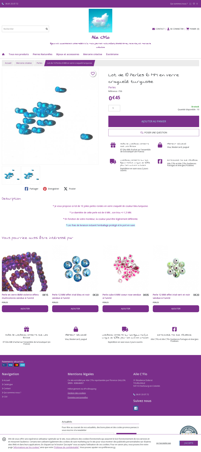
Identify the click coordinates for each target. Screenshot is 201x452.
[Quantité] (114, 108)
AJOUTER (25, 308)
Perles (39, 63)
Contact (6, 388)
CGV (4, 396)
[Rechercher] (47, 29)
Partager (31, 189)
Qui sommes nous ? (11, 392)
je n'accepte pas (163, 443)
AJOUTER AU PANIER (153, 121)
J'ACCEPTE (188, 443)
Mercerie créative (24, 63)
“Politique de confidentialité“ (66, 447)
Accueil (8, 63)
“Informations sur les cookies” (26, 447)
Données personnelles (78, 397)
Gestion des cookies (77, 393)
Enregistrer (51, 189)
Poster (70, 189)
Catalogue (7, 384)
